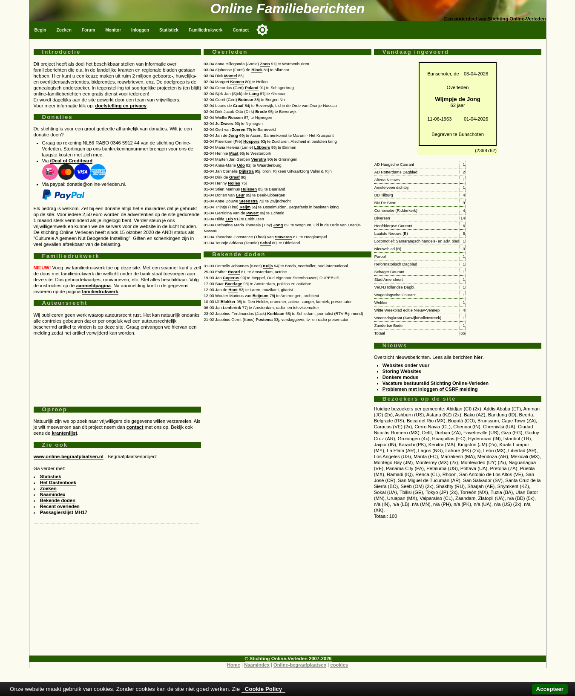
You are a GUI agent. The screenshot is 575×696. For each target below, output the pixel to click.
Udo (241, 165)
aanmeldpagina (93, 285)
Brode (261, 111)
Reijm (244, 207)
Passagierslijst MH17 (63, 512)
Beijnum (261, 295)
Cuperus (231, 277)
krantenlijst (64, 433)
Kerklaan (275, 313)
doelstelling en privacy (121, 105)
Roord (234, 271)
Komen (237, 81)
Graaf (238, 105)
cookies (339, 664)
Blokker (228, 301)
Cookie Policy (263, 689)
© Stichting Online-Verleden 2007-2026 (288, 658)
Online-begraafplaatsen (299, 664)
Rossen (235, 117)
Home (233, 664)
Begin (40, 30)
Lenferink (232, 307)
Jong (233, 135)
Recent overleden (60, 506)
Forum (88, 30)
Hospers (251, 141)
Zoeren (238, 129)
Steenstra (248, 201)
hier (478, 357)
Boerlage (233, 283)
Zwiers (227, 123)
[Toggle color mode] (262, 29)
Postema (264, 319)
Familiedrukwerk (206, 30)
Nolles (234, 183)
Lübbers (262, 147)
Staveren (283, 236)
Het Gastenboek (58, 482)
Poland (252, 87)
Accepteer (550, 689)
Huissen (249, 189)
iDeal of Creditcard (71, 160)
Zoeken (64, 30)
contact (135, 427)
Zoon (265, 63)
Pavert (252, 213)
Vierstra (258, 159)
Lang (254, 93)
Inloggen (140, 30)
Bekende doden (57, 500)
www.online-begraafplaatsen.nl (69, 456)
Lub (229, 219)
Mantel (230, 75)
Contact (241, 30)
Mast (234, 153)
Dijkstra (246, 171)
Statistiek (168, 30)
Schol (265, 242)
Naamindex (53, 494)
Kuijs (268, 265)
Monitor (113, 30)
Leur (240, 195)
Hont (233, 289)
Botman (245, 99)
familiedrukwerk (100, 291)
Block (256, 69)
